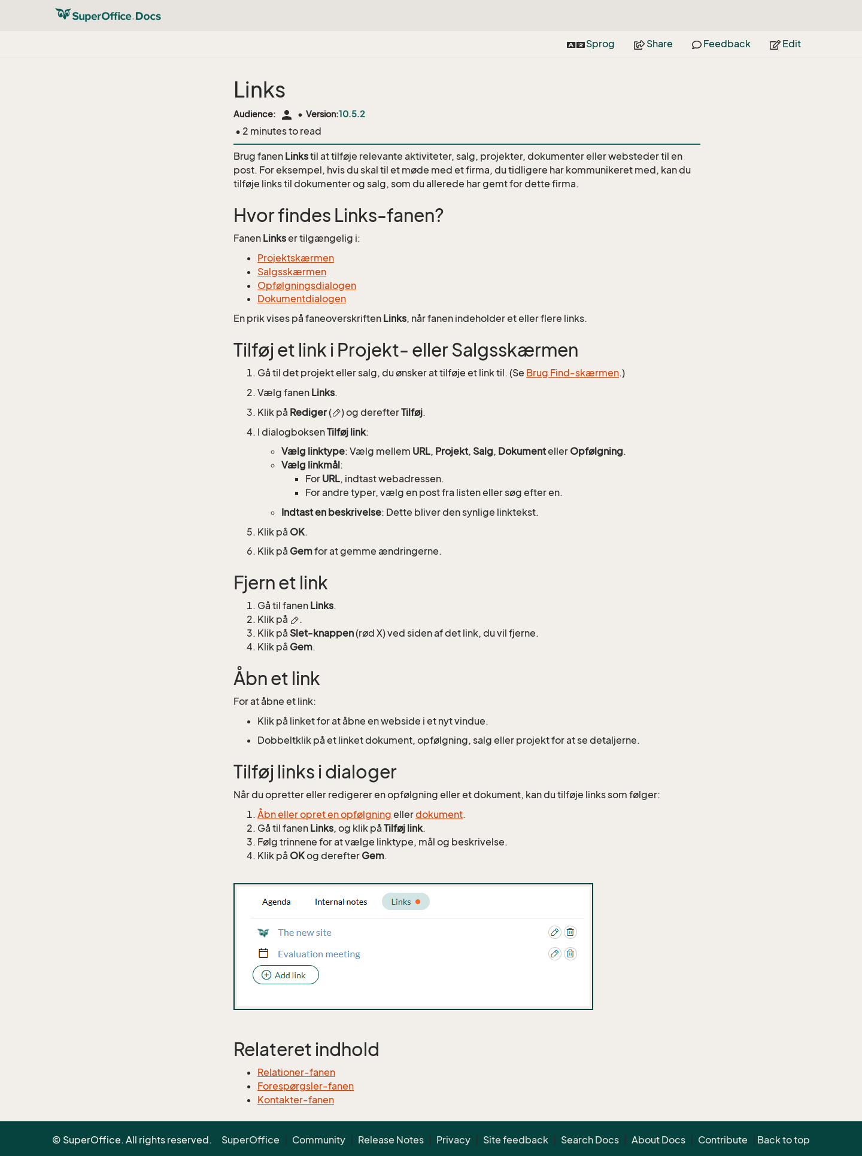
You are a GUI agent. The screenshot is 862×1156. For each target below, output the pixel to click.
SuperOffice (250, 1140)
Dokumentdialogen (301, 299)
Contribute (723, 1140)
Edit (785, 44)
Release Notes (391, 1140)
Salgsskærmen (291, 272)
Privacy (453, 1140)
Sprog (591, 44)
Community (318, 1140)
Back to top (783, 1140)
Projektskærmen (295, 258)
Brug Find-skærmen (572, 373)
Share (653, 44)
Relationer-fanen (296, 1072)
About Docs (658, 1140)
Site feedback (515, 1140)
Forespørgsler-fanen (305, 1086)
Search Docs (590, 1140)
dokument (439, 814)
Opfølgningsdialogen (306, 285)
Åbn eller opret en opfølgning (324, 814)
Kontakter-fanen (295, 1100)
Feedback (721, 44)
